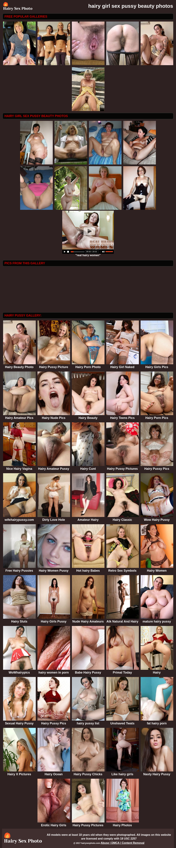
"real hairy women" (88, 254)
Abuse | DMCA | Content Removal (122, 842)
